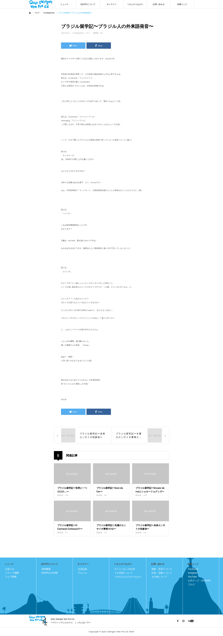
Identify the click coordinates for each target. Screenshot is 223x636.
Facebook (193, 569)
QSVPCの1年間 (50, 573)
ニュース (64, 4)
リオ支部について (123, 573)
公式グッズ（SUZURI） (200, 580)
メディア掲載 (12, 573)
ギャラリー (111, 4)
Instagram (193, 573)
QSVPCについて (87, 4)
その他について (159, 576)
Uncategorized (78, 33)
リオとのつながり (135, 4)
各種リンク (182, 4)
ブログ (87, 33)
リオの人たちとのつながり (128, 576)
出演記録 (82, 569)
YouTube (192, 576)
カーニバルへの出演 (124, 569)
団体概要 (46, 569)
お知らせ (9, 569)
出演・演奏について (161, 573)
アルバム (82, 573)
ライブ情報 (10, 576)
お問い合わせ (159, 4)
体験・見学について (161, 569)
